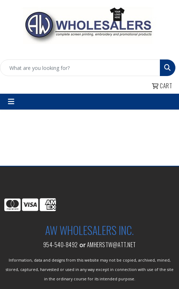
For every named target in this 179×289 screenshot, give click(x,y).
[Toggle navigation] (11, 102)
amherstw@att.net (111, 244)
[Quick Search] (80, 67)
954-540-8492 (60, 244)
